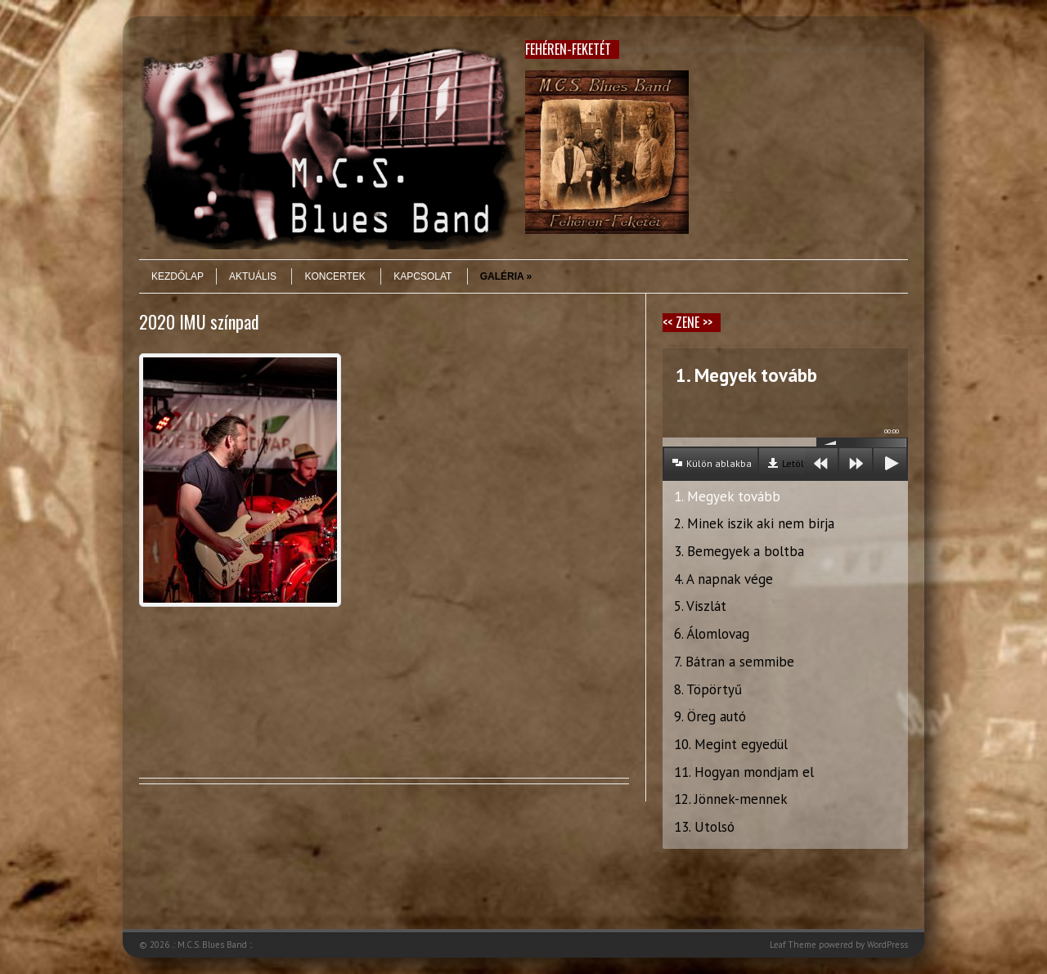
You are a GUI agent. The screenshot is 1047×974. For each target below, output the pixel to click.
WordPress (887, 944)
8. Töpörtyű (708, 689)
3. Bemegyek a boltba (739, 551)
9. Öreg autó (710, 716)
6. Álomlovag (711, 634)
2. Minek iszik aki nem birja (754, 523)
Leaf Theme (793, 944)
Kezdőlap (177, 276)
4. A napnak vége (723, 579)
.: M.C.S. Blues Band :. (212, 944)
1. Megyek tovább (727, 496)
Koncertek (334, 276)
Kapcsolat (422, 276)
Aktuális (252, 276)
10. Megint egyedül (731, 744)
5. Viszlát (700, 606)
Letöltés (800, 463)
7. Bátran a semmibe (734, 662)
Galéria (506, 276)
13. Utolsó (704, 827)
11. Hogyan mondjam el (744, 772)
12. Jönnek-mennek (731, 799)
